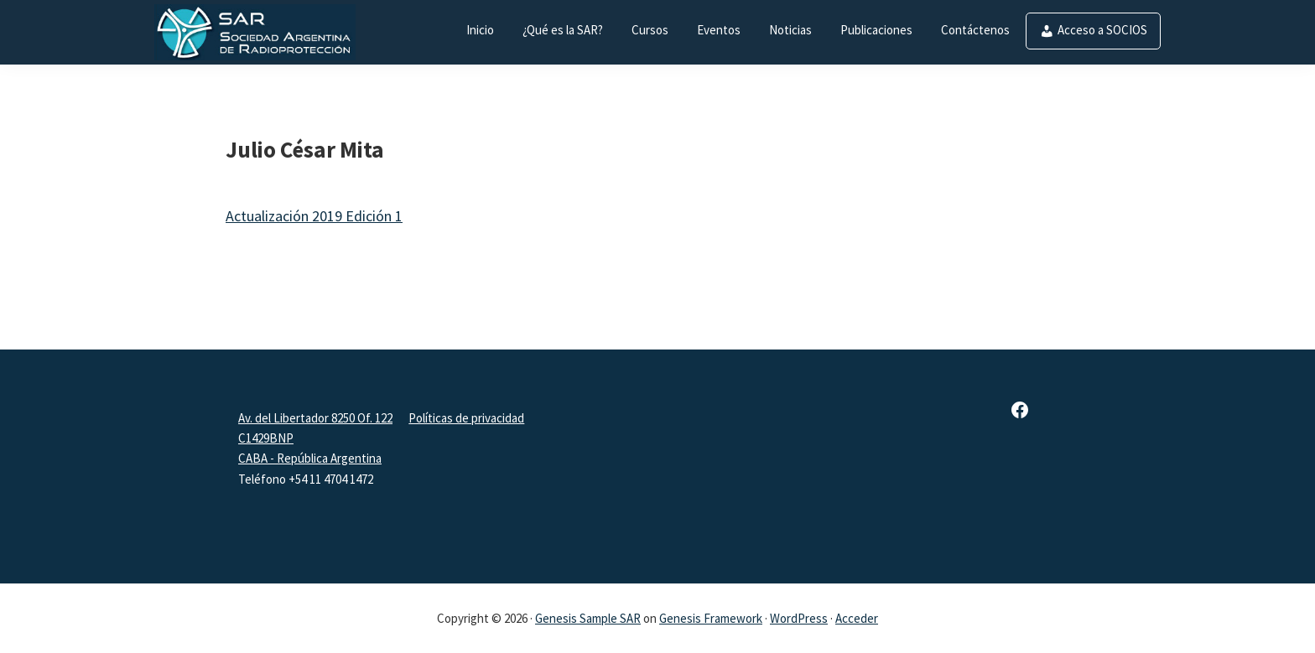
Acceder (856, 618)
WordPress (799, 618)
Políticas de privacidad (466, 418)
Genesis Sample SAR (588, 618)
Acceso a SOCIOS (1102, 30)
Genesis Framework (710, 618)
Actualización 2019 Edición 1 (314, 215)
